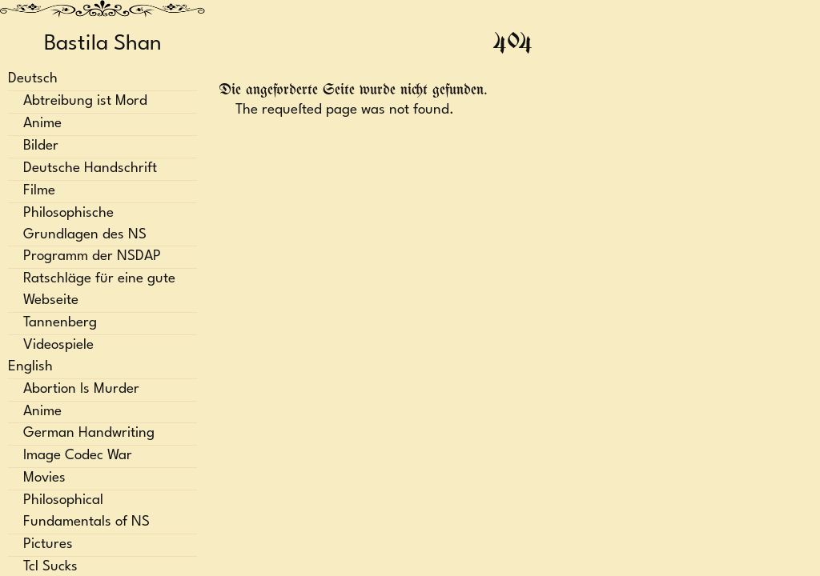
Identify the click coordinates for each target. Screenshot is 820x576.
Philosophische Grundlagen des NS (85, 224)
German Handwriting (89, 433)
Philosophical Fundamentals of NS (86, 511)
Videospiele (58, 345)
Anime (42, 123)
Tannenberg (60, 323)
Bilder (40, 146)
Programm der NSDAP (92, 256)
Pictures (48, 544)
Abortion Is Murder (81, 389)
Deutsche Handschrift (90, 168)
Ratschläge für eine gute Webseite (99, 289)
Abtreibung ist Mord (85, 101)
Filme (39, 191)
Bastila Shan (103, 44)
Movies (44, 478)
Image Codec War (77, 455)
